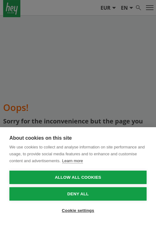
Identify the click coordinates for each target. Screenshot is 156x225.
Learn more (72, 160)
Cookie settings (78, 210)
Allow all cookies (78, 177)
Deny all (78, 194)
